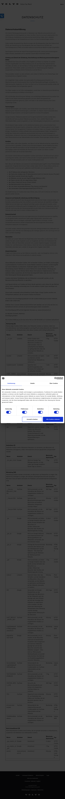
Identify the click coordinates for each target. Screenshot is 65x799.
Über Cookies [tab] (54, 383)
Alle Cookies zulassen (53, 419)
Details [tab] (32, 383)
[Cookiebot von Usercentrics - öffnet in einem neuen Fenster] (55, 378)
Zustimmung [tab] (11, 383)
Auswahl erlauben (32, 419)
